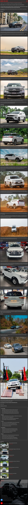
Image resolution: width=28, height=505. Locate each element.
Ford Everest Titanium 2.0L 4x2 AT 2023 (14, 467)
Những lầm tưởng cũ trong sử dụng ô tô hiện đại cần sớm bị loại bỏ (9, 428)
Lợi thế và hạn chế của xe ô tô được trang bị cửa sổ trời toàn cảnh (9, 424)
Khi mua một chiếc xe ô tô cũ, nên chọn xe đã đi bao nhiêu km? (9, 423)
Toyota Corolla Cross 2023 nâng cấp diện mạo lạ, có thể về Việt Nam (10, 438)
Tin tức (1, 491)
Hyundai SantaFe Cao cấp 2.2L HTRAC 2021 (14, 461)
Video (1, 492)
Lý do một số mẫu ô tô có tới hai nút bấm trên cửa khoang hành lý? (9, 437)
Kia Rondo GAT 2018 (11, 455)
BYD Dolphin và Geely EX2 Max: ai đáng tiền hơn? (7, 417)
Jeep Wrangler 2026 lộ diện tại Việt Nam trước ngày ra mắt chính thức (10, 409)
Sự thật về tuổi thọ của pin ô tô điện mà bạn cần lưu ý (8, 436)
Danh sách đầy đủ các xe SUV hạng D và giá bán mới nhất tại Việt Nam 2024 (8, 402)
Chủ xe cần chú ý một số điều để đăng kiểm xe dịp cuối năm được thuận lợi (10, 422)
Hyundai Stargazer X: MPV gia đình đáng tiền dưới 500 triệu (9, 419)
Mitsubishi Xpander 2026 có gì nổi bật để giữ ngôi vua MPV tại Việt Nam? (10, 418)
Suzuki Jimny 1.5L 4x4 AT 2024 (12, 473)
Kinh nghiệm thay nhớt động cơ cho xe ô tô (7, 432)
